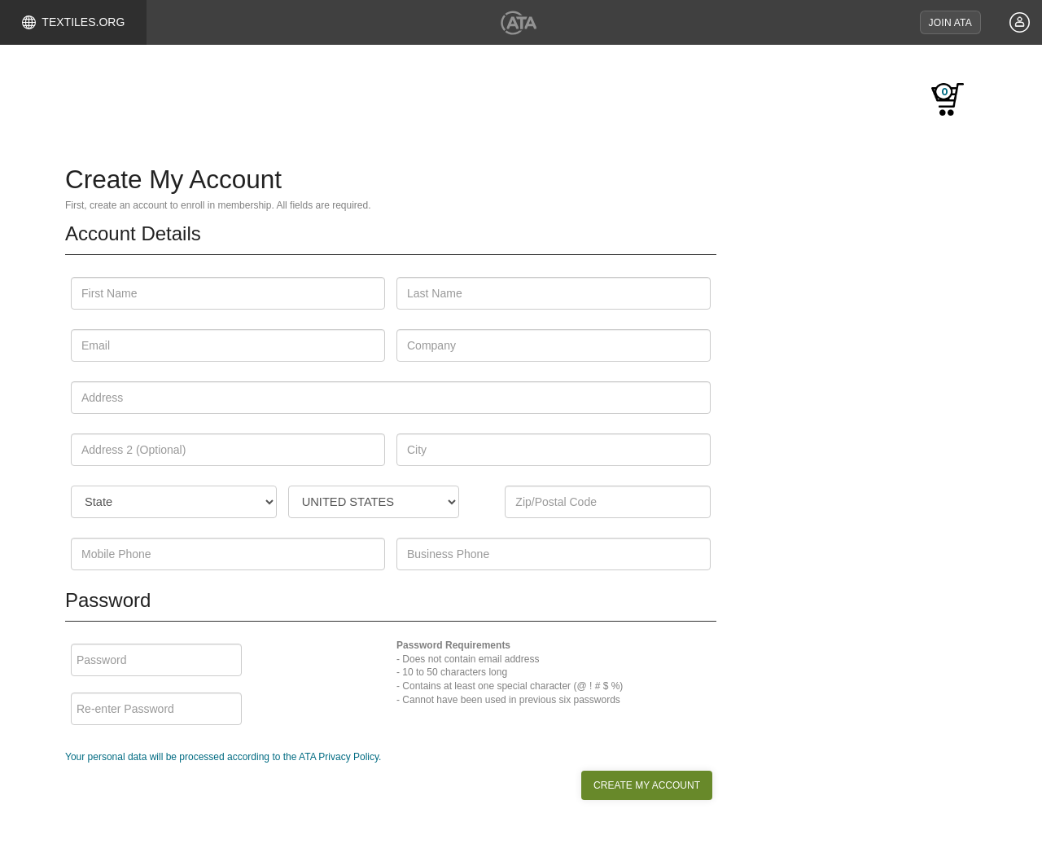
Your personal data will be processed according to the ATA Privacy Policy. (223, 757)
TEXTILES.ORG (73, 22)
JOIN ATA (950, 23)
